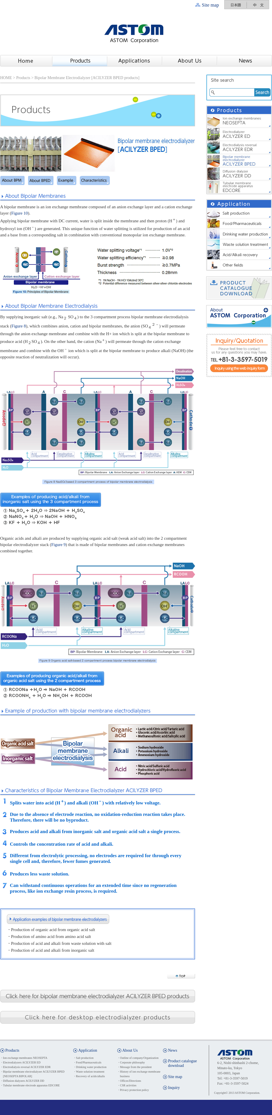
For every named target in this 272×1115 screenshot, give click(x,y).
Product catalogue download (182, 1063)
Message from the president (136, 1067)
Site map (210, 5)
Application (87, 1050)
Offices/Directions (130, 1080)
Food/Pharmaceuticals (89, 1062)
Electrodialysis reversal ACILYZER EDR (27, 1067)
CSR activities (128, 1085)
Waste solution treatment (90, 1071)
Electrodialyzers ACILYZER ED (22, 1062)
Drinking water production (91, 1067)
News (172, 1050)
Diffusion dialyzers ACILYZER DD (23, 1080)
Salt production (85, 1057)
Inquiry (174, 1087)
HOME (6, 78)
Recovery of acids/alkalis (90, 1076)
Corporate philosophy (132, 1062)
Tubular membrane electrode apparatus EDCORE (31, 1085)
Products (23, 78)
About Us (130, 1050)
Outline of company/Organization (139, 1057)
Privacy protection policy (134, 1090)
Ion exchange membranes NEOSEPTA (25, 1057)
